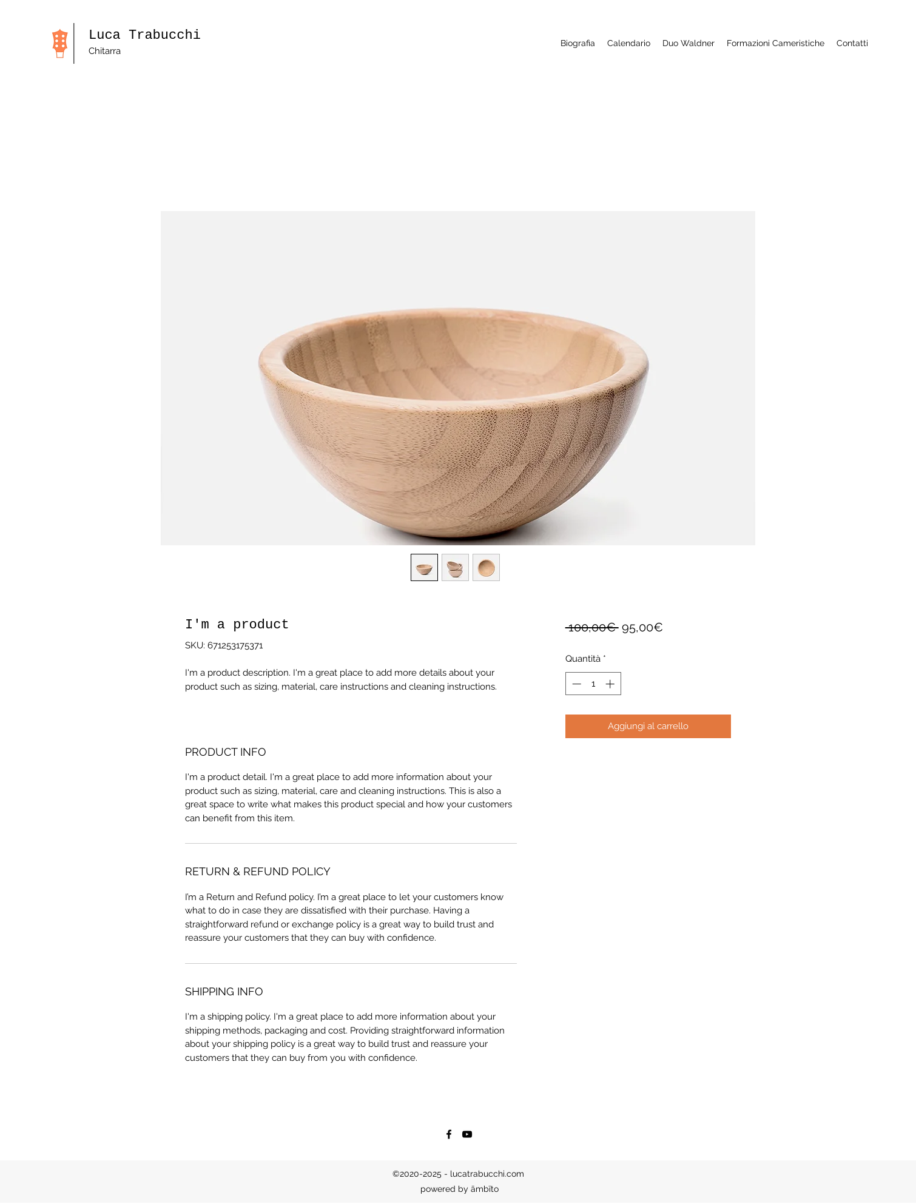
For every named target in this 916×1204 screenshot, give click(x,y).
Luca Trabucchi (145, 35)
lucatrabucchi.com (487, 1174)
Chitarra (106, 50)
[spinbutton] (593, 684)
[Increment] (611, 684)
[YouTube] (467, 1134)
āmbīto (485, 1189)
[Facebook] (449, 1134)
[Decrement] (575, 684)
